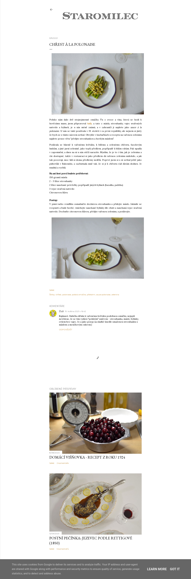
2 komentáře (63, 463)
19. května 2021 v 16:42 (75, 311)
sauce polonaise (103, 294)
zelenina (115, 294)
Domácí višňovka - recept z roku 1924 (87, 457)
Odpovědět (65, 329)
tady (89, 123)
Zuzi (61, 311)
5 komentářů (63, 549)
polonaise (66, 294)
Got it (175, 569)
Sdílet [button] (51, 290)
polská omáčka (79, 294)
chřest (58, 294)
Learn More (157, 569)
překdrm (91, 294)
